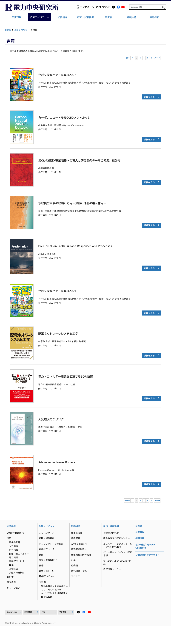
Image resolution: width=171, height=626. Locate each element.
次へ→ (157, 57)
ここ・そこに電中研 (51, 589)
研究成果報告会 (79, 549)
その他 (42, 581)
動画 (41, 554)
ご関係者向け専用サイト (147, 554)
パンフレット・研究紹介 (51, 543)
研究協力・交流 (79, 570)
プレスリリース (46, 532)
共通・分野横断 (17, 572)
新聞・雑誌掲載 (46, 538)
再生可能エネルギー (19, 553)
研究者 (108, 17)
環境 (11, 564)
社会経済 (13, 568)
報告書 (10, 576)
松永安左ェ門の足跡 (81, 554)
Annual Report (79, 543)
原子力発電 (14, 542)
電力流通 (13, 557)
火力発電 (13, 546)
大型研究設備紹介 (48, 559)
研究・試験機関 (85, 17)
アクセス (75, 576)
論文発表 (11, 582)
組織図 (74, 565)
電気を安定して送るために (54, 585)
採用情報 (154, 17)
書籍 (41, 565)
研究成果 (16, 17)
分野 (9, 538)
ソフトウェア (13, 587)
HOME (8, 30)
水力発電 (13, 549)
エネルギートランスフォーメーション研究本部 (117, 545)
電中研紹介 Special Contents (145, 546)
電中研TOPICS (46, 570)
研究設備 (131, 17)
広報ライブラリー (39, 17)
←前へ (127, 57)
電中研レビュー (46, 576)
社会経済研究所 (111, 532)
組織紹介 (62, 17)
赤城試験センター (112, 569)
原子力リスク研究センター (116, 538)
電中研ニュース (46, 549)
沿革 (73, 559)
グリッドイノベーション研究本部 (117, 554)
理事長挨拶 (76, 532)
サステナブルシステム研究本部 (117, 562)
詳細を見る (149, 96)
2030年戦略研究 (15, 532)
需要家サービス (17, 561)
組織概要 (75, 538)
